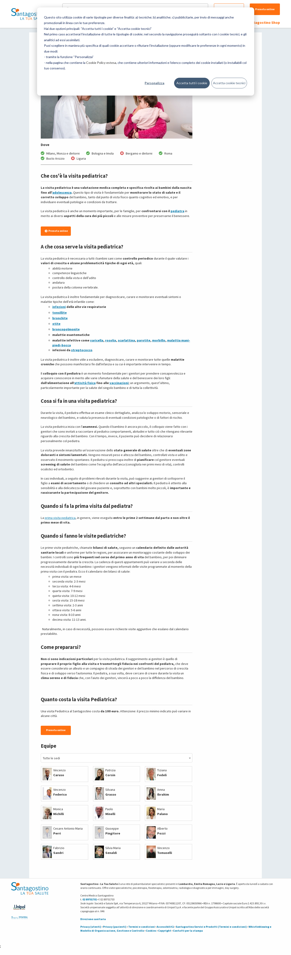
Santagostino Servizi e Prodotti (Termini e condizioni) (211, 926)
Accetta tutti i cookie (191, 83)
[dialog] (145, 51)
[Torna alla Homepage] (28, 13)
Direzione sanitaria (93, 919)
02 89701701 (89, 899)
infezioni (59, 307)
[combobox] (117, 758)
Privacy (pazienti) (114, 926)
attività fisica (85, 383)
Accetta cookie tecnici (229, 83)
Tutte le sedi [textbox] (51, 758)
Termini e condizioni (141, 926)
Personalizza (154, 83)
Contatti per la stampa (188, 930)
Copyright (164, 930)
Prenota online (265, 9)
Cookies (151, 930)
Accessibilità (165, 926)
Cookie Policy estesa (101, 63)
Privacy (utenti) (90, 926)
